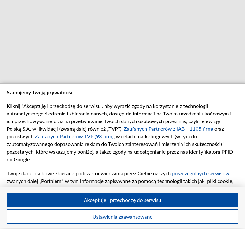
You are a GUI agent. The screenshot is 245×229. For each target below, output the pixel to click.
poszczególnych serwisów (200, 173)
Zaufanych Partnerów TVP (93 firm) (74, 136)
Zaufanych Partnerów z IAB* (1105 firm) (168, 129)
